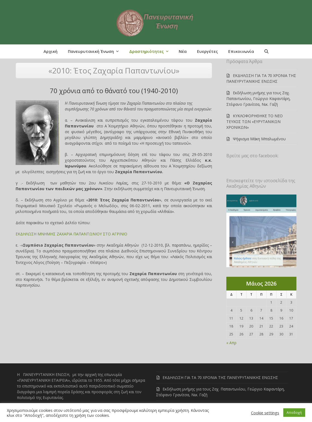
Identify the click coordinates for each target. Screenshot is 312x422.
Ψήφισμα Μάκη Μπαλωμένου (259, 138)
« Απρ (231, 342)
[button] (266, 51)
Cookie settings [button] (265, 412)
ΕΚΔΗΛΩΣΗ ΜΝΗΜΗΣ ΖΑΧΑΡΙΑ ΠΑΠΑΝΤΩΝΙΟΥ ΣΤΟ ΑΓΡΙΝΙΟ (71, 233)
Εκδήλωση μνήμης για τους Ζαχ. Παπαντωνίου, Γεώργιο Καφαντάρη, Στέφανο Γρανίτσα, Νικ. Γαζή (258, 98)
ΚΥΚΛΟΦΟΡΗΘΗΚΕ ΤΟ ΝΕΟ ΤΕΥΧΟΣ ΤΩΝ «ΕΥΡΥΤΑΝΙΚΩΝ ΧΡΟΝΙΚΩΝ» (254, 121)
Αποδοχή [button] (294, 412)
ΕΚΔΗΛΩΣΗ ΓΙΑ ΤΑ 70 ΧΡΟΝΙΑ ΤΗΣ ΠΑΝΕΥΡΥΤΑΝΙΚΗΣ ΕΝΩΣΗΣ (220, 377)
